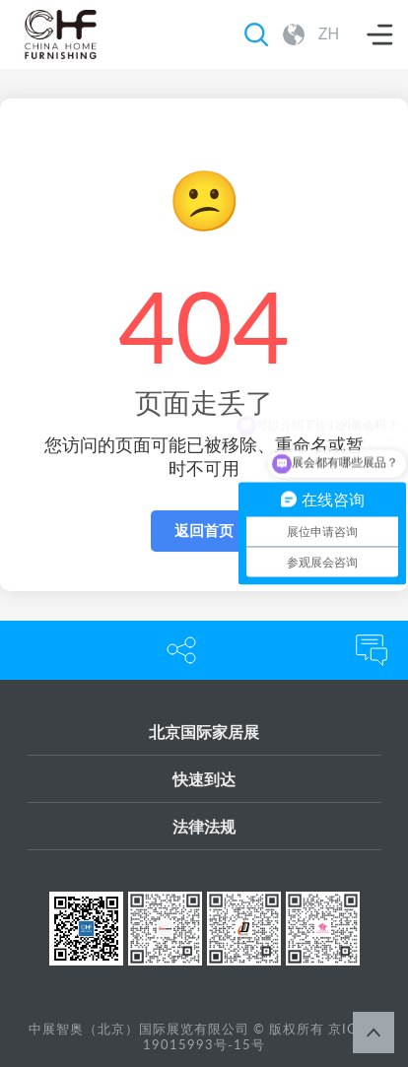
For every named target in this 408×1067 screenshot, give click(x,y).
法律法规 (204, 826)
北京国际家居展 (204, 731)
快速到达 (204, 778)
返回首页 (204, 530)
